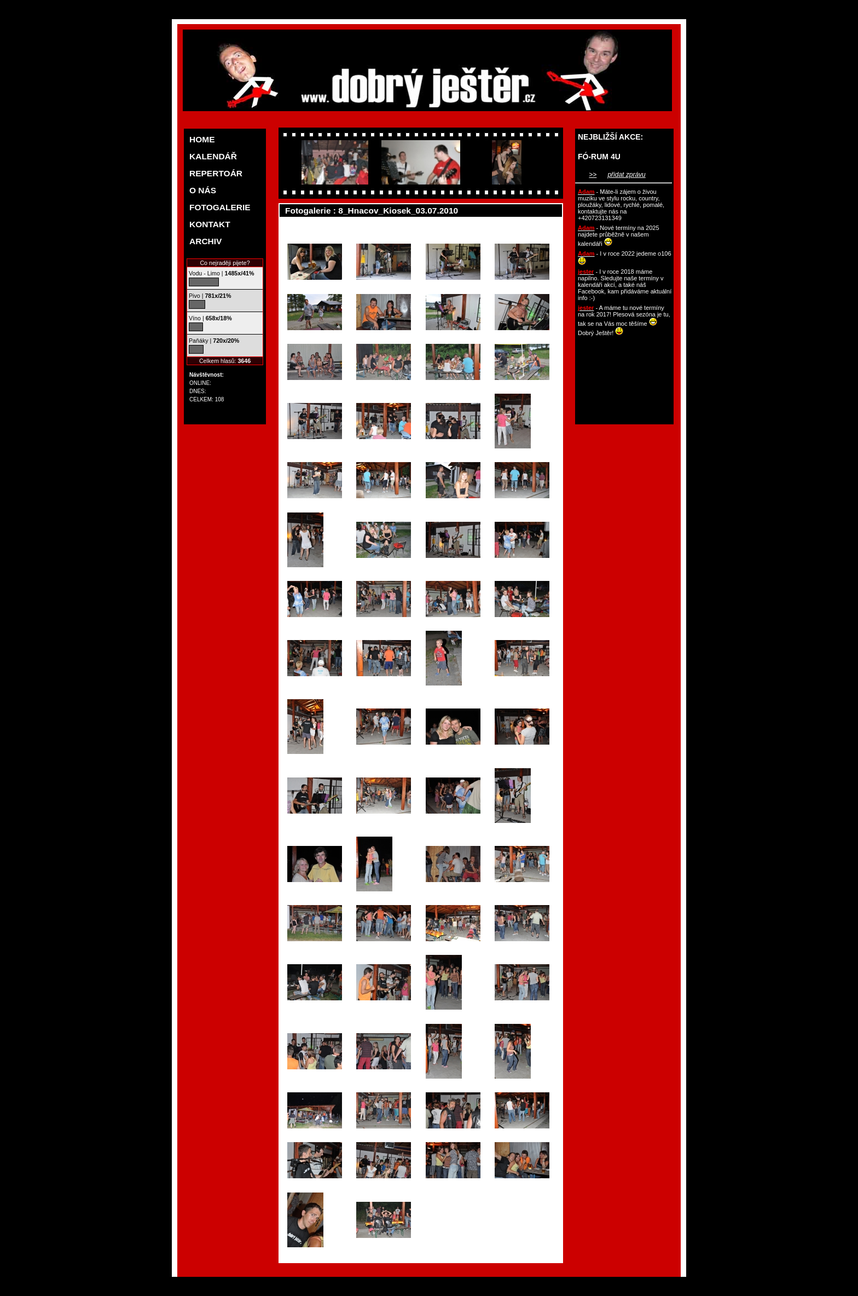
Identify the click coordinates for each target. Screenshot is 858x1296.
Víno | (210, 318)
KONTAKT (209, 224)
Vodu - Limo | (221, 273)
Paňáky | (214, 340)
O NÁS (202, 190)
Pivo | (210, 295)
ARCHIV (205, 241)
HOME (202, 139)
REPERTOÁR (215, 173)
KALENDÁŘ (213, 156)
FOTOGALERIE (220, 207)
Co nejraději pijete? (225, 263)
